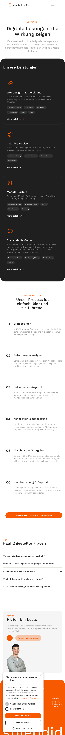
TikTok (55, 706)
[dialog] (23, 702)
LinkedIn (56, 702)
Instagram (57, 704)
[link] (16, 119)
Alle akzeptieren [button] (23, 716)
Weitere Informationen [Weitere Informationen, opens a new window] (31, 698)
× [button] (40, 675)
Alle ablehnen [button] (23, 723)
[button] (23, 728)
